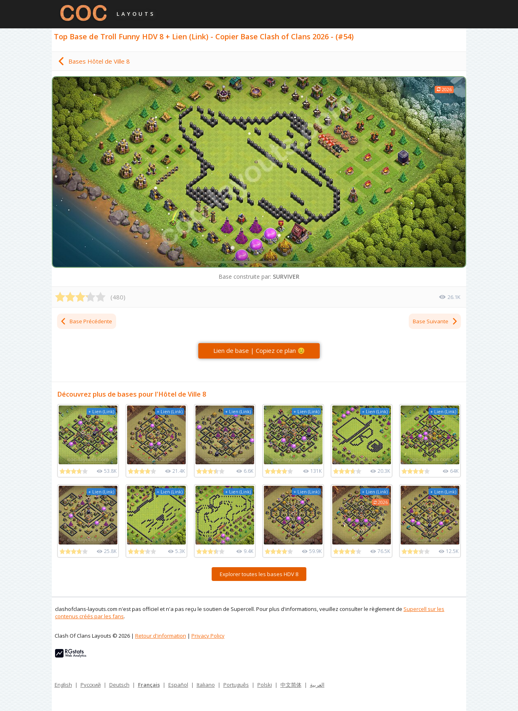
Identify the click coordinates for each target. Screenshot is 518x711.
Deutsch (119, 684)
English (63, 684)
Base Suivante (435, 321)
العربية (317, 684)
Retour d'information (160, 635)
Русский (91, 684)
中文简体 (290, 684)
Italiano (206, 684)
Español (178, 684)
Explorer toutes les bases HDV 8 (259, 574)
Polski (264, 684)
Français (149, 684)
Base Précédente (86, 321)
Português (236, 684)
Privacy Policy (208, 635)
